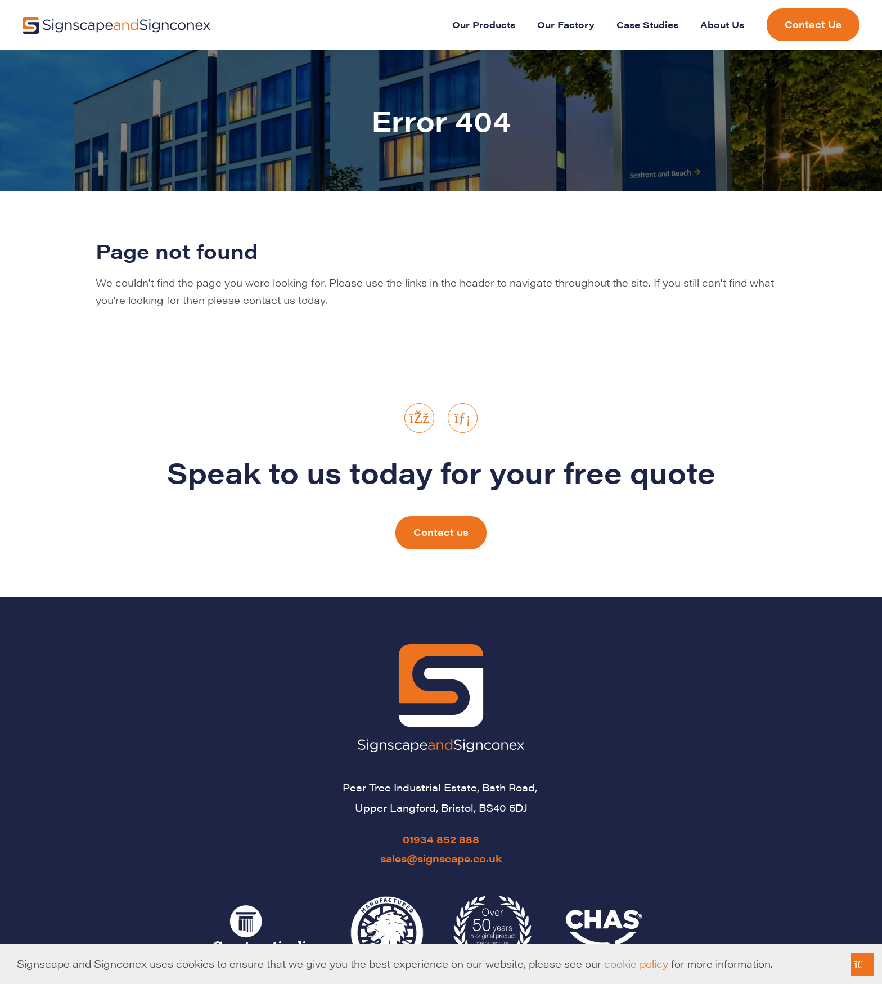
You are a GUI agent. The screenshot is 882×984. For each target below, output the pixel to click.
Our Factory (566, 24)
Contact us (441, 532)
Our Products (483, 24)
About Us (722, 24)
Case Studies (647, 24)
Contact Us (813, 24)
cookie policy (636, 963)
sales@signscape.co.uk (441, 858)
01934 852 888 (441, 839)
